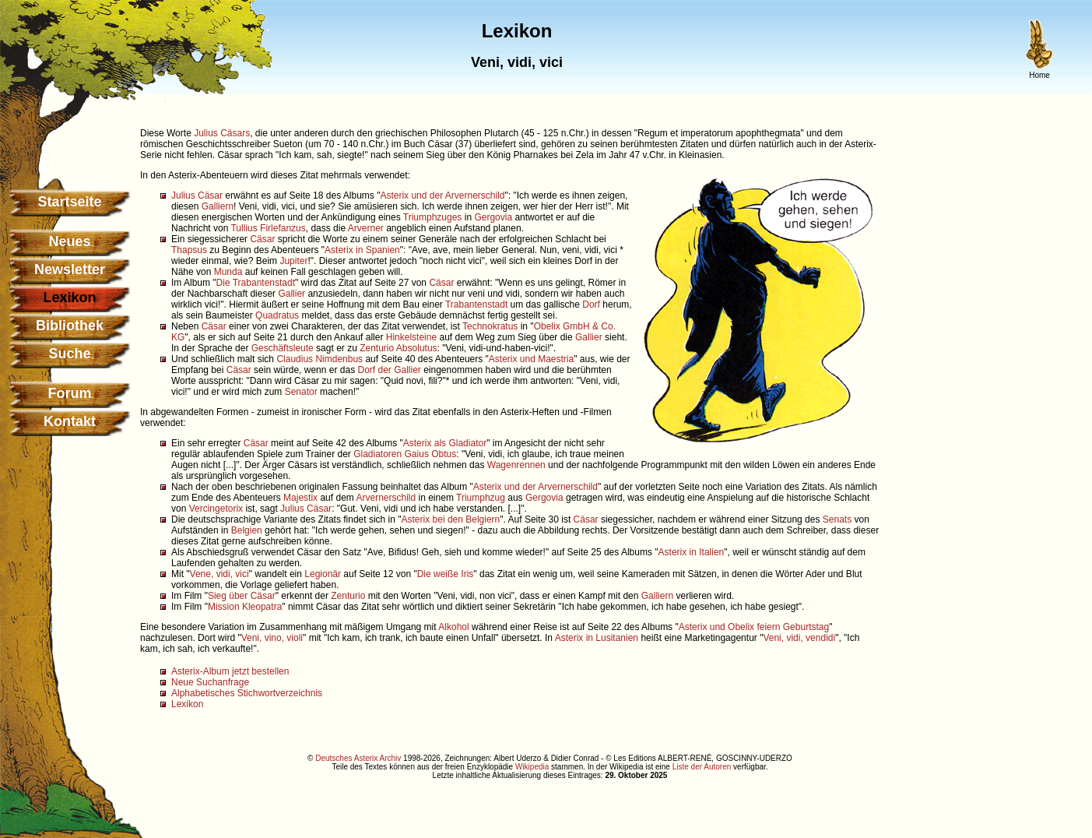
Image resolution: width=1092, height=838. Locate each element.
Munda (228, 271)
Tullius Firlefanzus (267, 228)
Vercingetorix (216, 508)
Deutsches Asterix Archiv (358, 758)
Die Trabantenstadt (255, 282)
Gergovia (493, 217)
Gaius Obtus (431, 454)
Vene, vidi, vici (219, 574)
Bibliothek (70, 325)
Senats (837, 519)
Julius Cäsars (222, 133)
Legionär (322, 574)
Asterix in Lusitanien (596, 637)
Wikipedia (532, 766)
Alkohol (453, 626)
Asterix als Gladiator (444, 443)
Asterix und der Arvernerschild (442, 195)
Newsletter (69, 269)
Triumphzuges (432, 217)
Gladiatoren (377, 454)
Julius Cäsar (197, 195)
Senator (301, 391)
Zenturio (377, 348)
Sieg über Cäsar (242, 595)
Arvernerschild (386, 497)
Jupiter (293, 260)
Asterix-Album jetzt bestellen (230, 671)
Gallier (291, 293)
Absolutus (416, 348)
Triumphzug (480, 497)
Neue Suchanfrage (210, 682)
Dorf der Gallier (388, 369)
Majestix (300, 497)
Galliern (217, 206)
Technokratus (490, 326)
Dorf (591, 304)
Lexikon (187, 704)
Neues (69, 241)
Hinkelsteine (411, 337)
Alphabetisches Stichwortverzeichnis (246, 693)
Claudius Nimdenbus (319, 359)
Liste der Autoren (702, 766)
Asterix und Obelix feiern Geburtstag (754, 626)
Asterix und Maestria (531, 359)
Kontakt (70, 421)
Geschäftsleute (282, 348)
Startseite (69, 202)
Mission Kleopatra (245, 606)
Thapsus (189, 250)
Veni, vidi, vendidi (799, 637)
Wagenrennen (516, 464)
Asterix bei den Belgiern (451, 519)
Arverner (366, 228)
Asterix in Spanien (362, 250)
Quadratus (277, 315)
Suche (69, 353)
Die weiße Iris (445, 574)
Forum (70, 393)
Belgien (246, 530)
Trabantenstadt (476, 304)
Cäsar (262, 239)
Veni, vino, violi (272, 637)
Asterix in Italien (691, 552)
